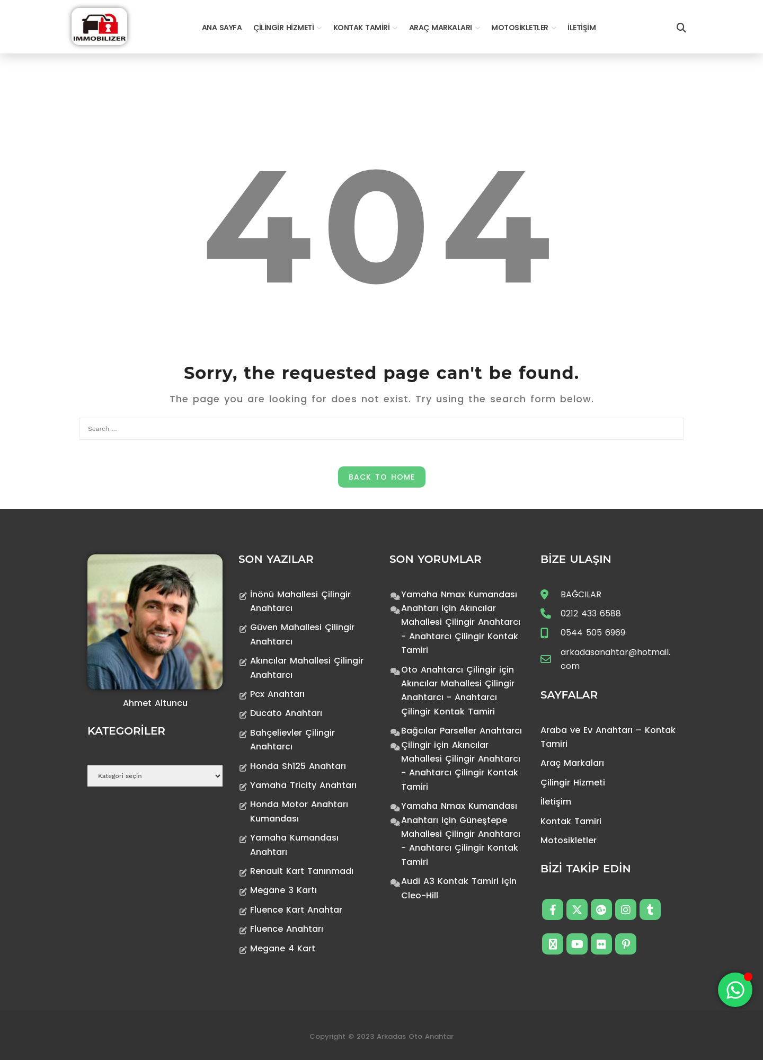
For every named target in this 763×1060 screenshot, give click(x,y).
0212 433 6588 (591, 613)
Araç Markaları (440, 27)
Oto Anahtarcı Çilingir (448, 670)
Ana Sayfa (222, 27)
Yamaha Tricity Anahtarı (303, 785)
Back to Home (382, 477)
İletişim (581, 27)
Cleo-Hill (419, 895)
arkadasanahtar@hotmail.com (615, 659)
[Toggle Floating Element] (735, 990)
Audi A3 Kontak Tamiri (450, 881)
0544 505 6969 (593, 632)
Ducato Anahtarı (286, 713)
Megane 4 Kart (282, 948)
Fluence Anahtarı (286, 929)
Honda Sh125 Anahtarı (298, 766)
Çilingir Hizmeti (283, 27)
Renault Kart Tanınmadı (301, 871)
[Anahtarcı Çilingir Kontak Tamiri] (99, 26)
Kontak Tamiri (361, 27)
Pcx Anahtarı (277, 694)
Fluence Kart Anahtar (296, 910)
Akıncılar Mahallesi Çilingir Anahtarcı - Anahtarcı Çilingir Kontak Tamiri (457, 697)
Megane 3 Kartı (283, 890)
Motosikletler (519, 27)
